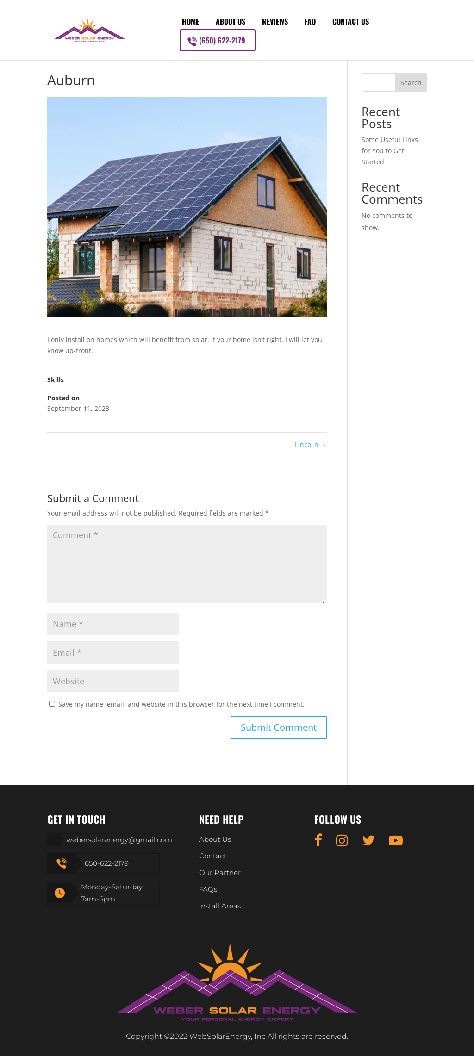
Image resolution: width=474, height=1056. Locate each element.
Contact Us (350, 21)
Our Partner (220, 872)
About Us (230, 21)
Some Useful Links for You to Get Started (390, 150)
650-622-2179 (107, 863)
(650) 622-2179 (222, 40)
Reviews (275, 21)
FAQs (208, 889)
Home (190, 21)
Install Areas (220, 905)
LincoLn (311, 444)
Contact (212, 855)
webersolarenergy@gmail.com (119, 839)
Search (411, 82)
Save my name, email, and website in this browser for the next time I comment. (181, 704)
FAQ (310, 21)
